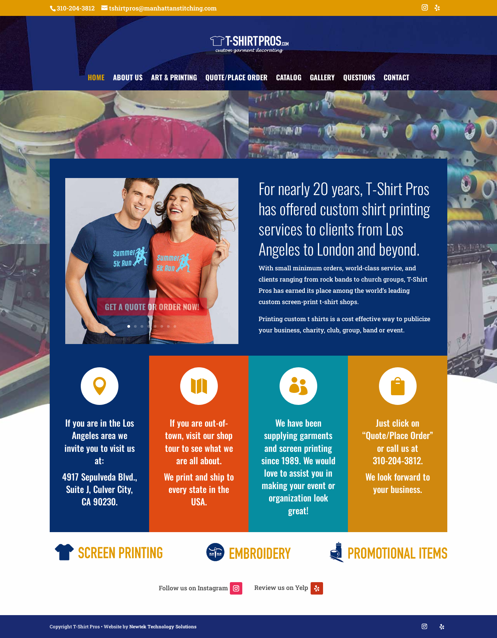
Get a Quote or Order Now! (152, 313)
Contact (396, 78)
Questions (359, 78)
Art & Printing (174, 78)
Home (96, 78)
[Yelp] (437, 10)
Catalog (288, 78)
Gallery (322, 78)
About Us (127, 78)
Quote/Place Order (236, 78)
